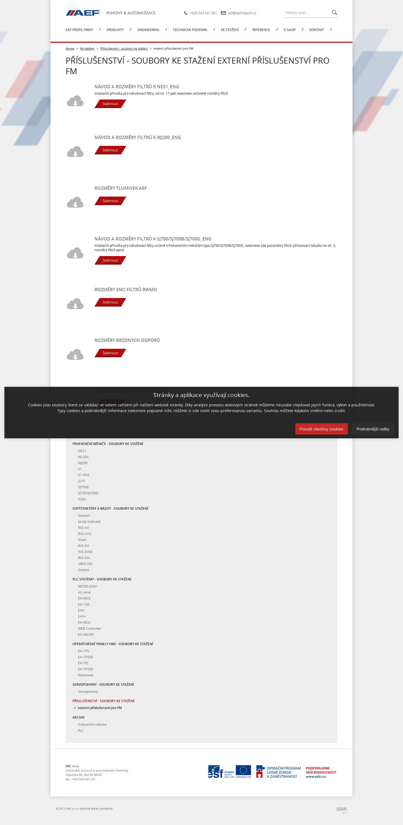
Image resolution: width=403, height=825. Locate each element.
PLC (81, 730)
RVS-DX (83, 545)
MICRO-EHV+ (88, 586)
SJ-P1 (82, 481)
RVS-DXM (85, 551)
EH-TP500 (85, 657)
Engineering (148, 29)
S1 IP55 (83, 475)
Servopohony (88, 691)
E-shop (290, 29)
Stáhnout (110, 103)
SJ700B (83, 487)
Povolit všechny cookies (321, 429)
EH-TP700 (85, 669)
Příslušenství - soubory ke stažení (124, 48)
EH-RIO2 (84, 622)
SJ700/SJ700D (88, 493)
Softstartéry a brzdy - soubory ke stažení (110, 508)
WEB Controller (89, 628)
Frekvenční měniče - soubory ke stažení (107, 443)
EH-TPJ (83, 663)
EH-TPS (83, 651)
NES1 (82, 451)
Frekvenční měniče (92, 724)
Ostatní (83, 570)
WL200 (83, 457)
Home (70, 48)
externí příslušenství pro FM (100, 707)
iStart (82, 539)
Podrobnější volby (373, 429)
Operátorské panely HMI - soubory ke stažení (112, 644)
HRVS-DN (85, 564)
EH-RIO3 (84, 598)
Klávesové (85, 675)
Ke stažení (230, 29)
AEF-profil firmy (79, 29)
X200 (82, 499)
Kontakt (316, 29)
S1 (80, 469)
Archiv (78, 717)
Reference (261, 29)
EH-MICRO (86, 634)
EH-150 (83, 604)
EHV (81, 610)
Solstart (84, 515)
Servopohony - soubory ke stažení (103, 684)
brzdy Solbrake (89, 521)
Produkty (115, 29)
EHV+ (82, 616)
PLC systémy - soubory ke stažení (101, 579)
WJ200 (83, 463)
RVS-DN (84, 557)
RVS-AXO (84, 533)
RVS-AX (83, 527)
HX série (84, 592)
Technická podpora (190, 29)
